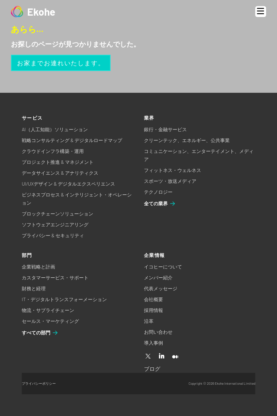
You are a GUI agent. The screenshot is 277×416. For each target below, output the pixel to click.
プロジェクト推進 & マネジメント (58, 162)
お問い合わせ (158, 332)
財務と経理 (34, 288)
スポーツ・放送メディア (170, 181)
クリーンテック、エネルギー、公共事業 (187, 140)
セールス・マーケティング (50, 321)
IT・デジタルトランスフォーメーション (64, 299)
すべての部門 (40, 332)
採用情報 (153, 310)
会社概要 (153, 299)
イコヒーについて (163, 267)
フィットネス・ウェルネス (172, 170)
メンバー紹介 (158, 277)
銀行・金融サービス (165, 129)
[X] (148, 356)
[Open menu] (260, 11)
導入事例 (153, 343)
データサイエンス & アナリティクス (60, 173)
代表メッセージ (160, 288)
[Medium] (175, 356)
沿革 (148, 321)
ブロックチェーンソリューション (57, 213)
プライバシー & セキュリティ (53, 235)
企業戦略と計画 (38, 267)
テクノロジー (158, 192)
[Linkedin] (161, 356)
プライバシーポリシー (39, 383)
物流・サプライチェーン (48, 310)
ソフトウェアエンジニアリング (55, 224)
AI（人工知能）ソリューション (55, 129)
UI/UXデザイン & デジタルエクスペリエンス (68, 184)
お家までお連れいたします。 (60, 63)
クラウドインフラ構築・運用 (53, 151)
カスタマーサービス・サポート (55, 277)
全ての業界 (160, 203)
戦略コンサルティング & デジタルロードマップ (72, 140)
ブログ (152, 368)
